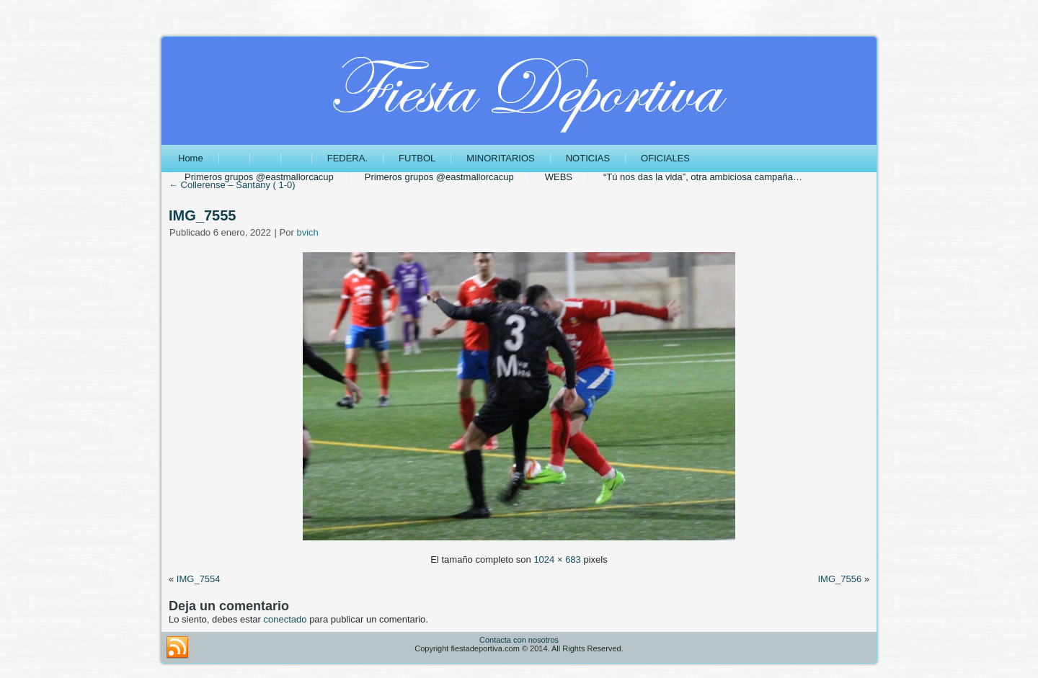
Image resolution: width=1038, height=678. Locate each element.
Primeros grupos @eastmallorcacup (259, 176)
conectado (285, 619)
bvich (307, 232)
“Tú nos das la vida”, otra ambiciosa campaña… (702, 176)
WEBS (558, 176)
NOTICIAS (588, 158)
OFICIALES (665, 158)
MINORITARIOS (500, 158)
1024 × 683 (556, 559)
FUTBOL (417, 158)
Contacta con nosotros (519, 639)
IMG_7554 (199, 579)
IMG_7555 (202, 215)
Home (190, 158)
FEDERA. (347, 158)
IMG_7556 (839, 579)
